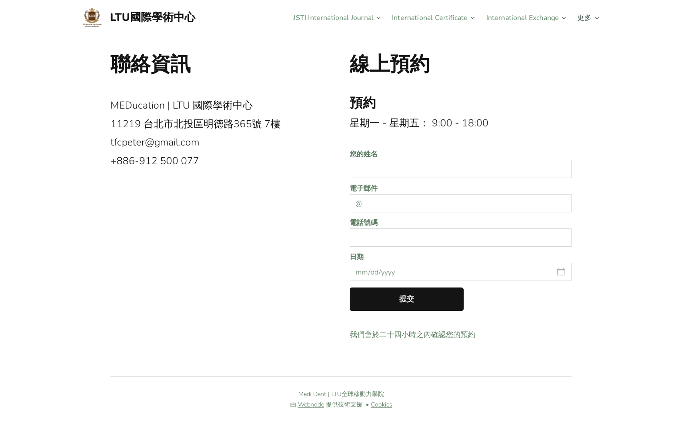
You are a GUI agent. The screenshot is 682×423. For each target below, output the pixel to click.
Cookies (381, 404)
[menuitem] (321, 18)
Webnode (311, 404)
